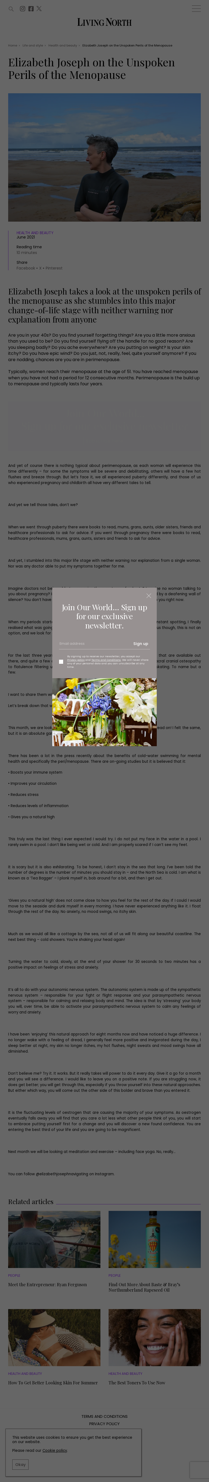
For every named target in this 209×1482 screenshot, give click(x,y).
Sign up (140, 643)
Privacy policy (76, 660)
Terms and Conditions (106, 660)
